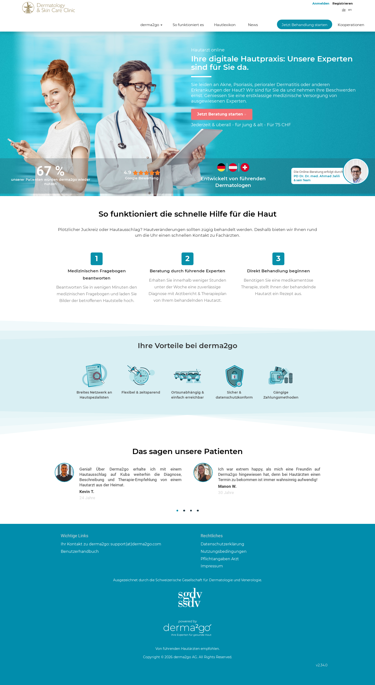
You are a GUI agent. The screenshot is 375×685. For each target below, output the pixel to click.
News (253, 24)
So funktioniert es (188, 24)
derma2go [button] (151, 24)
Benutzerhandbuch (80, 551)
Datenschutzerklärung (222, 544)
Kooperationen (351, 24)
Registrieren (342, 3)
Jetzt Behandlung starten (304, 24)
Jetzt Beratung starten (221, 114)
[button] (177, 510)
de (344, 9)
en (350, 9)
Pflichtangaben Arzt (220, 559)
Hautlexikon (225, 24)
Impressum (212, 566)
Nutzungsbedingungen (224, 551)
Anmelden (320, 3)
